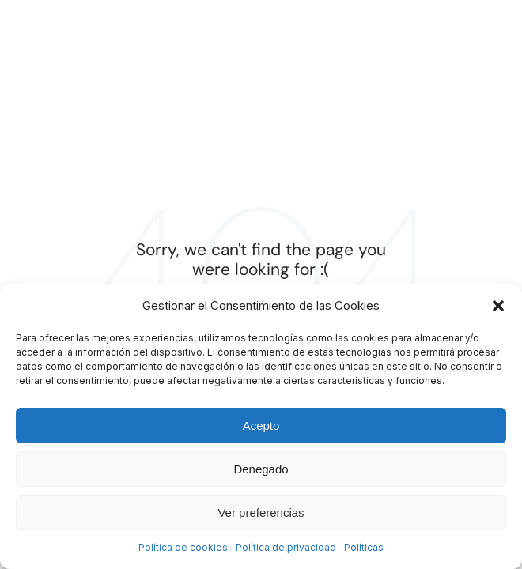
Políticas (364, 547)
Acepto (261, 425)
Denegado (260, 469)
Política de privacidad (286, 547)
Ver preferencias (261, 512)
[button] (498, 306)
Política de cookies (183, 547)
